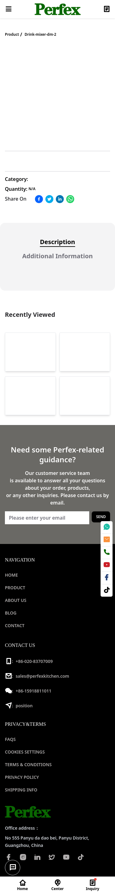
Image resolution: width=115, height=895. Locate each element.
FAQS (10, 739)
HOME (11, 575)
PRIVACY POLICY (22, 777)
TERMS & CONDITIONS (28, 764)
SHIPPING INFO (21, 790)
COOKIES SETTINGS (25, 752)
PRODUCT (15, 588)
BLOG (11, 613)
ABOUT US (15, 600)
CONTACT (15, 625)
